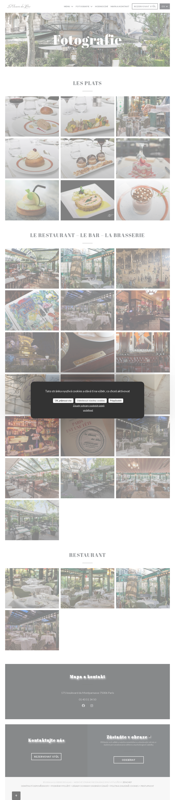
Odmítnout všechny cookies (91, 400)
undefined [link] (88, 410)
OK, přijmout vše (63, 400)
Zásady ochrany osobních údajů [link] (88, 405)
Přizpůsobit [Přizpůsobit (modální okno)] (116, 400)
